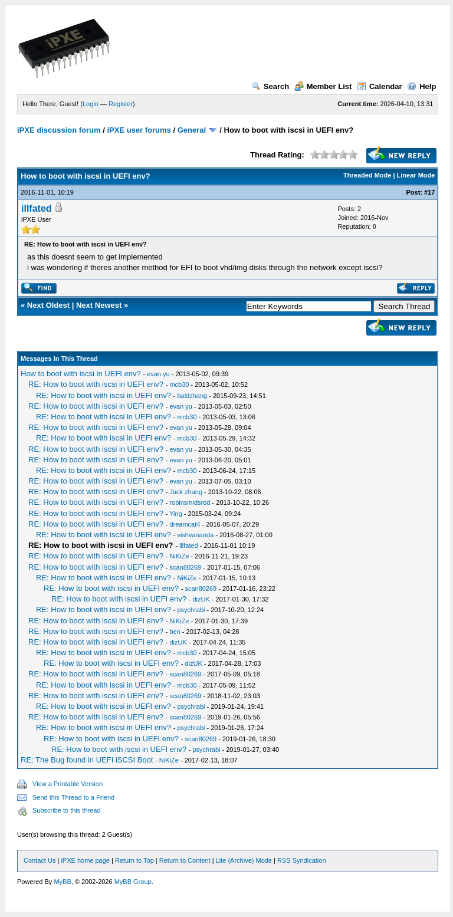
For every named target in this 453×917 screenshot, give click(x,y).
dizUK (200, 599)
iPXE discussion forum (59, 130)
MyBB (62, 881)
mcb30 (179, 384)
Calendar (379, 86)
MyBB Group (133, 881)
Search (270, 86)
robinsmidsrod (189, 502)
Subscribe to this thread (66, 810)
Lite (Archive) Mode (244, 860)
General (192, 130)
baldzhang (192, 395)
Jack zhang (185, 491)
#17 (429, 192)
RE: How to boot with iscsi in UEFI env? (95, 384)
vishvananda (195, 534)
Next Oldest (48, 305)
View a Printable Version (67, 783)
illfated (36, 208)
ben (174, 631)
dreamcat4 (184, 524)
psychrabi (191, 609)
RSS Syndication (301, 860)
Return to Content (185, 860)
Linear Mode (416, 175)
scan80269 (185, 567)
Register (121, 103)
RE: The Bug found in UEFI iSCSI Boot (87, 759)
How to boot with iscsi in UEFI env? (81, 373)
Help (421, 86)
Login (91, 103)
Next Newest (99, 305)
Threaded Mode (367, 175)
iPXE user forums (138, 130)
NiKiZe (179, 556)
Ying (175, 513)
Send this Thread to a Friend (73, 797)
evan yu (158, 373)
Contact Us (39, 860)
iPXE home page (85, 860)
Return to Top (134, 860)
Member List (323, 86)
